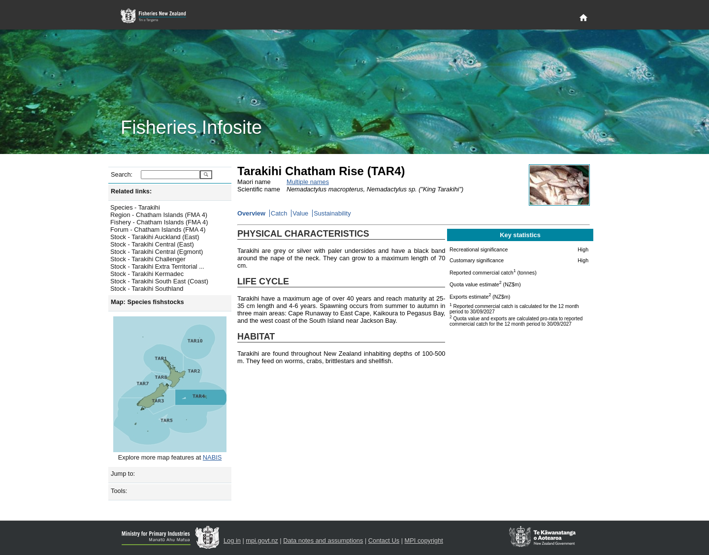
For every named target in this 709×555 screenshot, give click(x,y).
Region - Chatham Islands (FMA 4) (158, 214)
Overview (251, 213)
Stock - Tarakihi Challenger (148, 259)
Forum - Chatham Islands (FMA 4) (157, 229)
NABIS (212, 457)
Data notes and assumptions (323, 540)
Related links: (131, 191)
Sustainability (332, 213)
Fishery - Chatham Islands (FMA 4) (159, 222)
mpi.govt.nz (262, 540)
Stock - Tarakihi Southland (146, 288)
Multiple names (308, 181)
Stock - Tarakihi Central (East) (152, 244)
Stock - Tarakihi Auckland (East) (154, 237)
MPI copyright (424, 540)
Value (300, 213)
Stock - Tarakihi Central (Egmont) (156, 251)
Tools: (119, 490)
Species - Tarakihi (135, 207)
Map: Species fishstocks (147, 302)
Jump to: (123, 473)
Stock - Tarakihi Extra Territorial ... (157, 266)
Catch (279, 213)
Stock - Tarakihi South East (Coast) (159, 281)
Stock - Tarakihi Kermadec (147, 274)
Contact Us (383, 540)
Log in (232, 540)
